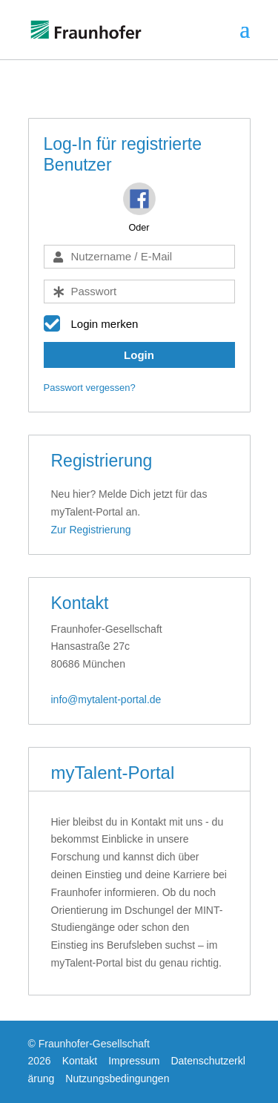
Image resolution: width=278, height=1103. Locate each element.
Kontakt (79, 1061)
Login (139, 355)
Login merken (105, 323)
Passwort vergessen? (90, 387)
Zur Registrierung (91, 530)
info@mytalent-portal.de (106, 699)
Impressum (133, 1061)
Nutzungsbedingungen (117, 1078)
